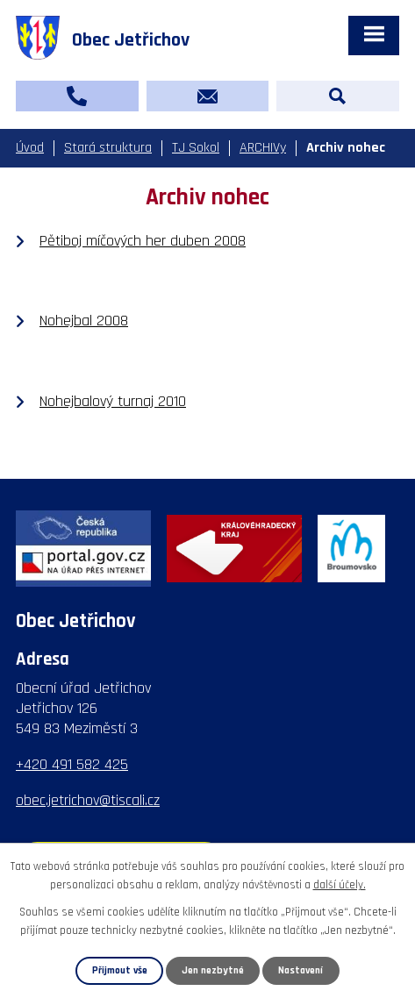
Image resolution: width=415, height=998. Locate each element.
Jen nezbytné (213, 970)
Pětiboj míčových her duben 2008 (142, 241)
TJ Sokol (195, 148)
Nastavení (300, 970)
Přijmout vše (119, 970)
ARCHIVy (263, 148)
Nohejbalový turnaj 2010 (112, 401)
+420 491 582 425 (72, 764)
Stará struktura (108, 148)
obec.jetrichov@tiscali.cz (88, 800)
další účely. (339, 885)
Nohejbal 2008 (83, 320)
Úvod (30, 148)
